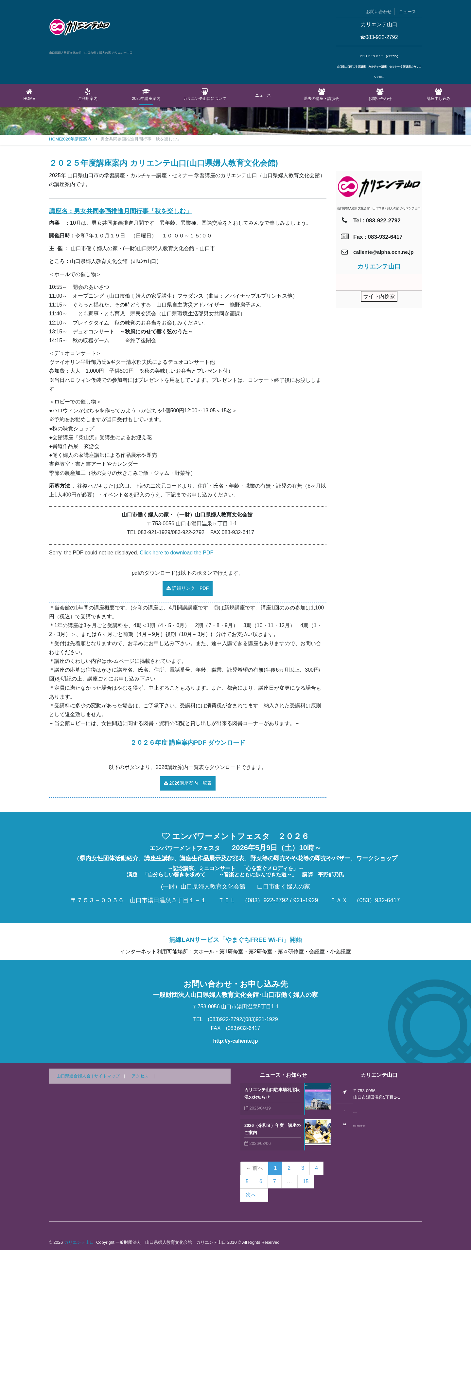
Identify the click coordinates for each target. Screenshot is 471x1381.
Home (29, 94)
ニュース (407, 11)
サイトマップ (107, 1206)
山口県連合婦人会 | (75, 1206)
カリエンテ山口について (204, 94)
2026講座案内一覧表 (188, 914)
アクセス (139, 1206)
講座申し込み (438, 94)
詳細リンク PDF (187, 719)
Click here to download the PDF (176, 683)
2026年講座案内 (146, 94)
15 (306, 1312)
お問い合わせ (379, 11)
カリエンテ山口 (79, 1373)
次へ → (254, 1326)
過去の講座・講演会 (321, 94)
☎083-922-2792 (379, 37)
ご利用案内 (88, 94)
